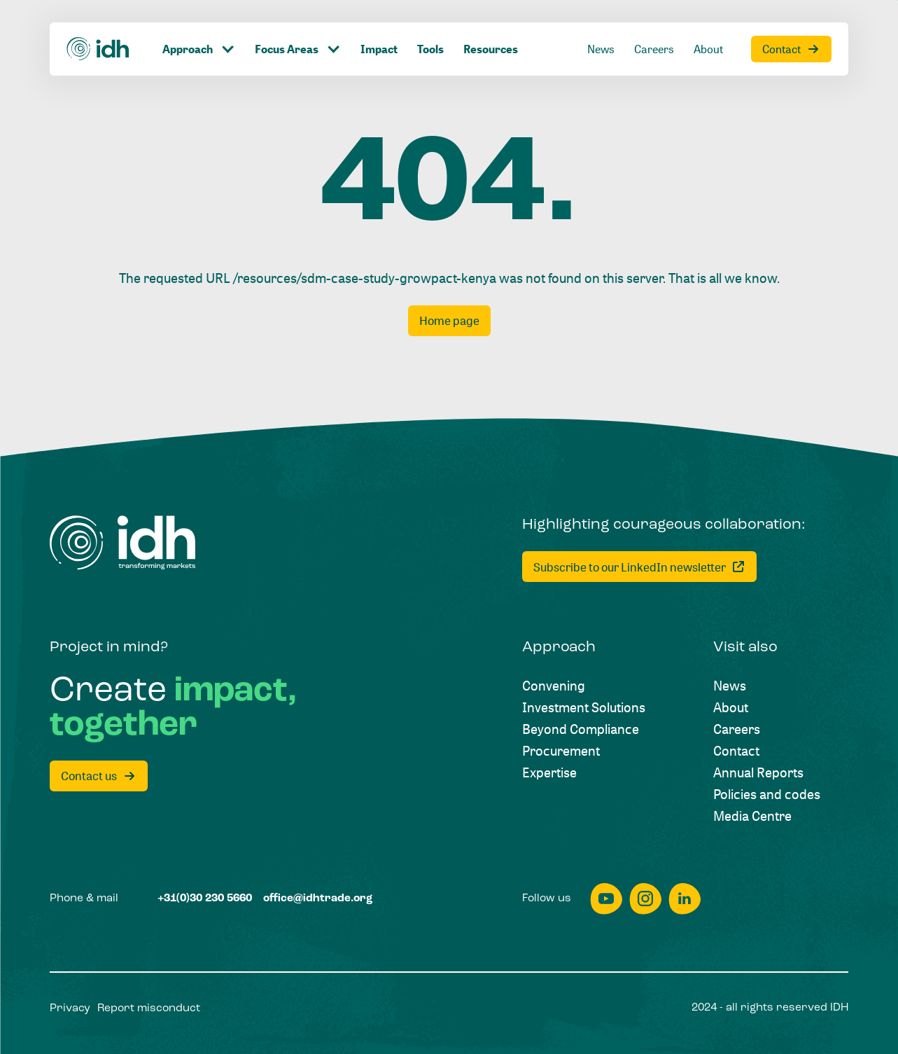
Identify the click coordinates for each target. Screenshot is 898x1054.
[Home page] (449, 320)
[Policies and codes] (766, 794)
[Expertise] (549, 772)
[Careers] (654, 49)
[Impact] (379, 49)
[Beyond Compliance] (580, 729)
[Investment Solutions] (583, 707)
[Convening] (553, 685)
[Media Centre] (752, 815)
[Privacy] (70, 1009)
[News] (601, 49)
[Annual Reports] (758, 772)
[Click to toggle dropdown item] (199, 49)
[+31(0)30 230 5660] (204, 899)
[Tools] (430, 49)
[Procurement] (561, 750)
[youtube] (606, 898)
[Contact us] (99, 776)
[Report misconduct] (148, 1009)
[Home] (98, 48)
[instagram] (645, 898)
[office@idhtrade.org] (317, 899)
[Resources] (490, 49)
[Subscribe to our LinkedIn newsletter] (639, 566)
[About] (708, 49)
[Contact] (791, 49)
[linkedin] (684, 898)
